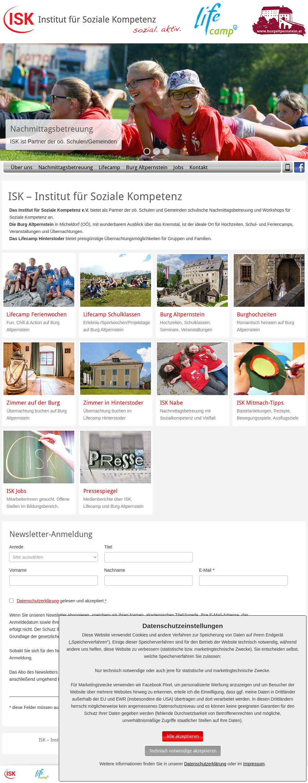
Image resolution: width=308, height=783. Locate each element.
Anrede (16, 546)
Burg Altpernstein (146, 167)
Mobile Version (287, 167)
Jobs (178, 167)
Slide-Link (64, 134)
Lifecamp (109, 167)
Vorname (18, 570)
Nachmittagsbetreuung (65, 167)
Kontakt (198, 167)
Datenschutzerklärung (38, 600)
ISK (10, 774)
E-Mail (206, 570)
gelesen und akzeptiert (61, 600)
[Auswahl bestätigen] (182, 736)
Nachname (114, 570)
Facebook (299, 167)
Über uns (22, 167)
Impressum (254, 763)
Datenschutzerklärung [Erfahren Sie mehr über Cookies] (205, 763)
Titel (108, 546)
